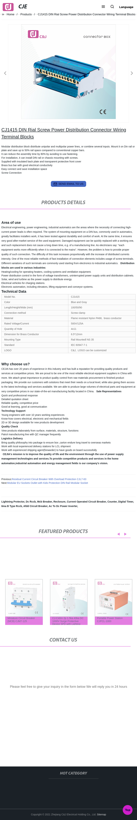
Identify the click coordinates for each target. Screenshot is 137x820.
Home (10, 14)
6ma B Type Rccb (11, 506)
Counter (112, 501)
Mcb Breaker (44, 501)
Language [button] (126, 7)
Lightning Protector (12, 501)
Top (127, 809)
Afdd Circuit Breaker (35, 506)
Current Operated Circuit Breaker (86, 501)
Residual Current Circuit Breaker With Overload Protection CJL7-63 (49, 479)
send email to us (68, 184)
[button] (103, 7)
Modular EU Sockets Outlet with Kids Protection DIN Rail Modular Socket (47, 482)
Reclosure (59, 501)
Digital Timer (125, 501)
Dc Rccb (31, 501)
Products (26, 14)
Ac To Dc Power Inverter (63, 506)
